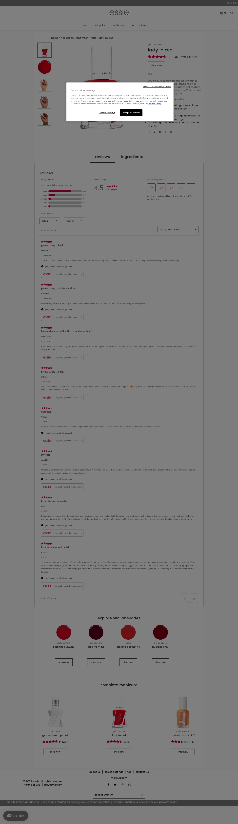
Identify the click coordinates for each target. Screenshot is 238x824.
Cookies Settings (107, 112)
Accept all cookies (131, 112)
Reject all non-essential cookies (157, 87)
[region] (120, 101)
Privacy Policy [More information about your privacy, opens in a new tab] (154, 104)
